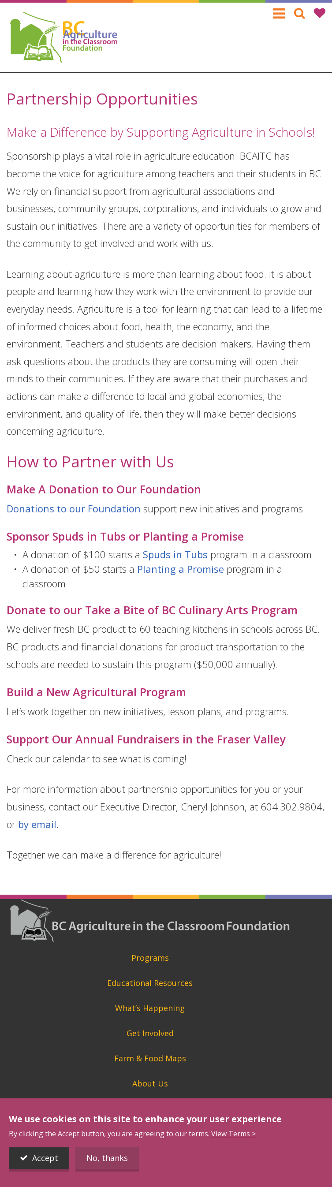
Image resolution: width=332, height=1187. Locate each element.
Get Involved (150, 1033)
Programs (150, 957)
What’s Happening (150, 1008)
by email (37, 824)
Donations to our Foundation (74, 508)
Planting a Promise (180, 568)
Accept (45, 1158)
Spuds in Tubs (175, 554)
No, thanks (107, 1158)
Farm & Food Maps (150, 1058)
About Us (150, 1083)
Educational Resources (150, 983)
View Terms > (233, 1133)
